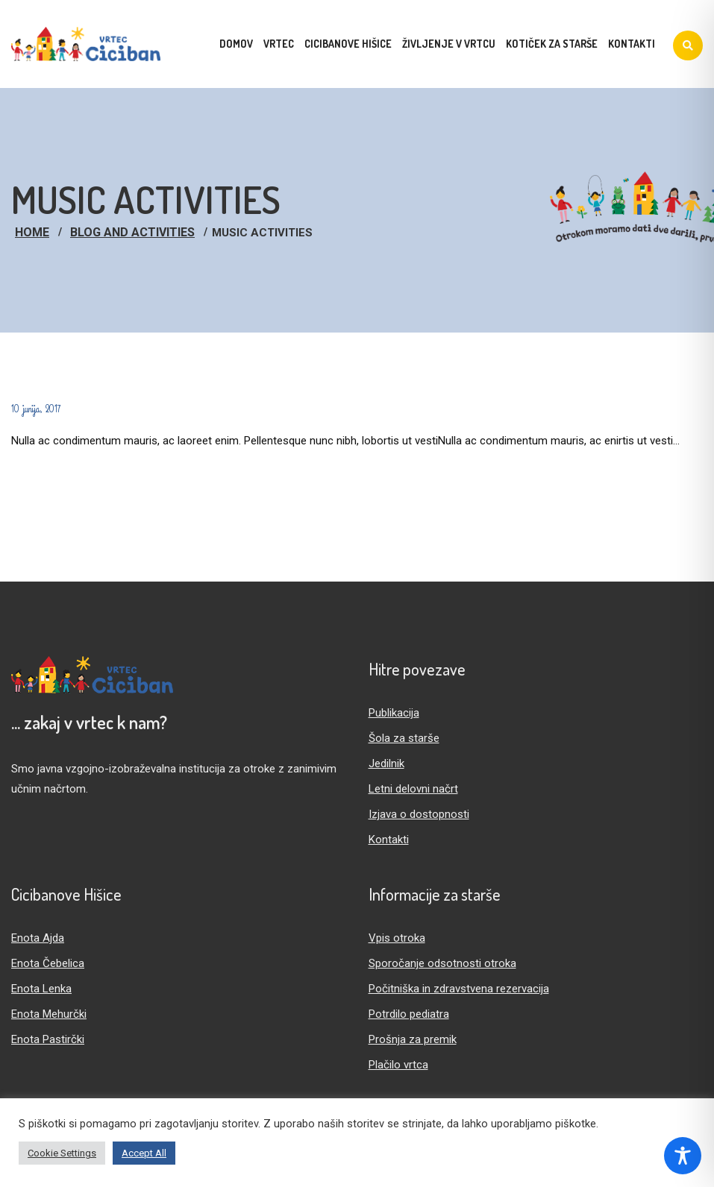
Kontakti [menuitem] (631, 43)
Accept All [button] (144, 1153)
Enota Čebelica (47, 963)
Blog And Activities (132, 232)
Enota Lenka (41, 988)
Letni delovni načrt (413, 789)
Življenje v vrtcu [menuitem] (448, 43)
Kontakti (389, 839)
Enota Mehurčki (49, 1014)
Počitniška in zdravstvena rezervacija (459, 988)
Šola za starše (404, 738)
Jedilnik (386, 763)
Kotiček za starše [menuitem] (552, 43)
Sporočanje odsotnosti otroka (442, 963)
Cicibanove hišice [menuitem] (348, 43)
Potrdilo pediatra (409, 1014)
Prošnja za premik (413, 1039)
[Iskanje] (688, 45)
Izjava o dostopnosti (419, 814)
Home (32, 232)
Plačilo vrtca (398, 1064)
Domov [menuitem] (236, 43)
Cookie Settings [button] (62, 1153)
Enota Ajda (37, 938)
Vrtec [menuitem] (278, 43)
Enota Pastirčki (47, 1039)
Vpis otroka (397, 938)
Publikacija (394, 713)
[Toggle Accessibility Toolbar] (683, 1156)
